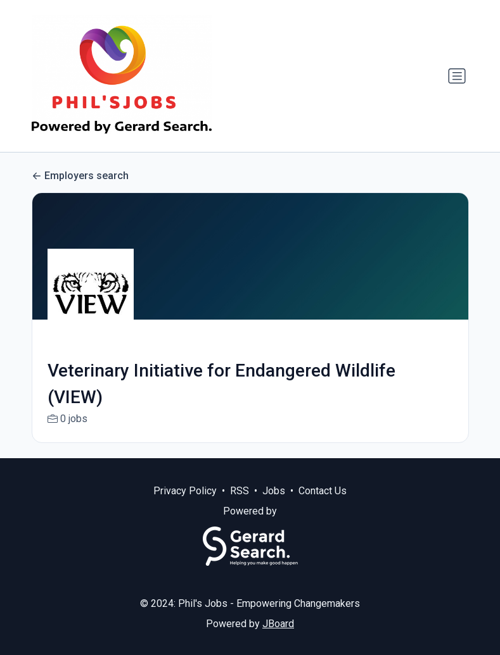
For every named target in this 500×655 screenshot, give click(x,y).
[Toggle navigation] (457, 76)
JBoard (278, 639)
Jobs (273, 506)
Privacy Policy (185, 506)
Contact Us (322, 506)
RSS (239, 506)
